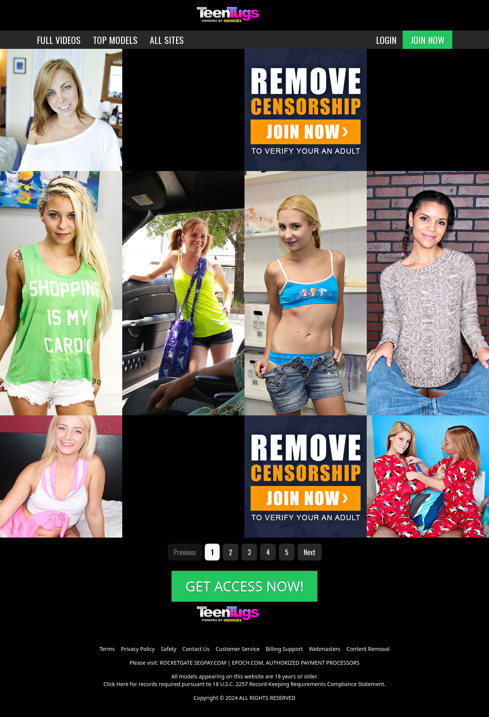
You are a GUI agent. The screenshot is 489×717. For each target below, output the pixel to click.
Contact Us (195, 648)
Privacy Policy (137, 648)
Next (310, 552)
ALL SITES (167, 40)
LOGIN (386, 40)
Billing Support (284, 648)
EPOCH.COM (247, 662)
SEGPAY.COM (210, 662)
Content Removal (368, 648)
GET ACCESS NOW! (244, 586)
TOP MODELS (115, 40)
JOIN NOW (427, 40)
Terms (107, 648)
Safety (168, 648)
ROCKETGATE (176, 662)
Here (123, 684)
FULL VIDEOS (59, 40)
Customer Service (238, 648)
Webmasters (324, 648)
